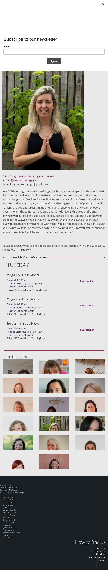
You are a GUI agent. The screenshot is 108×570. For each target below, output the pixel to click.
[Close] (102, 4)
